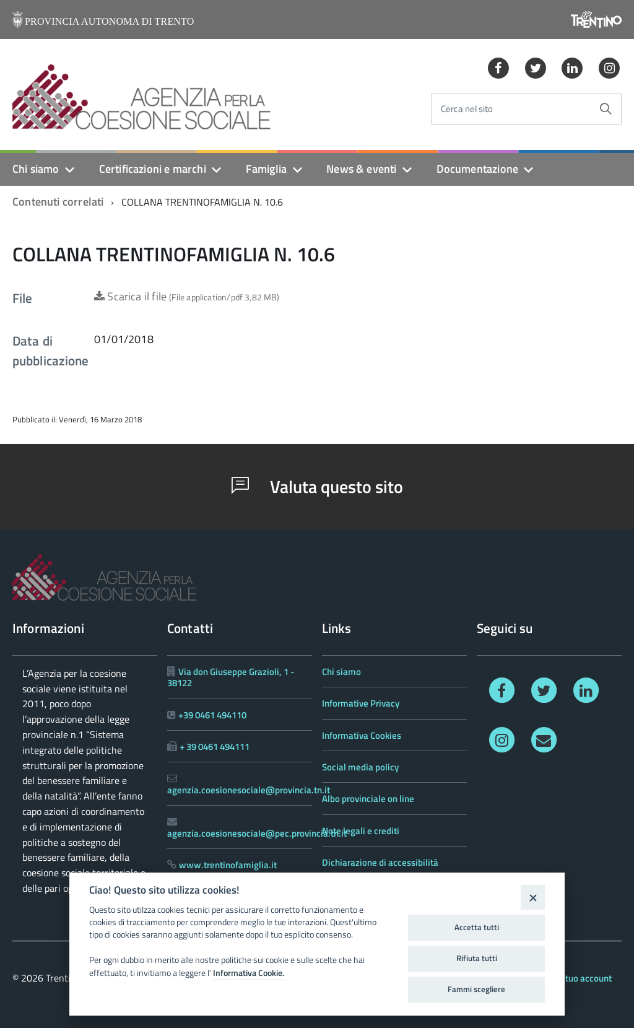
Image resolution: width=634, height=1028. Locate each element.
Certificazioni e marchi (152, 168)
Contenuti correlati (57, 201)
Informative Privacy (360, 703)
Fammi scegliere (476, 989)
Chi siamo (35, 168)
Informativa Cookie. (248, 973)
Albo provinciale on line (368, 798)
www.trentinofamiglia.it (228, 865)
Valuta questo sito (317, 486)
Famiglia (266, 168)
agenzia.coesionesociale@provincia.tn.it (248, 790)
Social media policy (360, 767)
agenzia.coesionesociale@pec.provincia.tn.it (257, 833)
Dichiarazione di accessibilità (380, 862)
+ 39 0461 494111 (215, 746)
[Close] (533, 897)
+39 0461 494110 (212, 715)
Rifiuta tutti (476, 958)
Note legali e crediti (360, 831)
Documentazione (477, 168)
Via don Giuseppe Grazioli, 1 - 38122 (230, 677)
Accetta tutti (476, 927)
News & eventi (361, 168)
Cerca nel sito (467, 109)
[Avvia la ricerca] (605, 109)
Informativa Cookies (361, 735)
